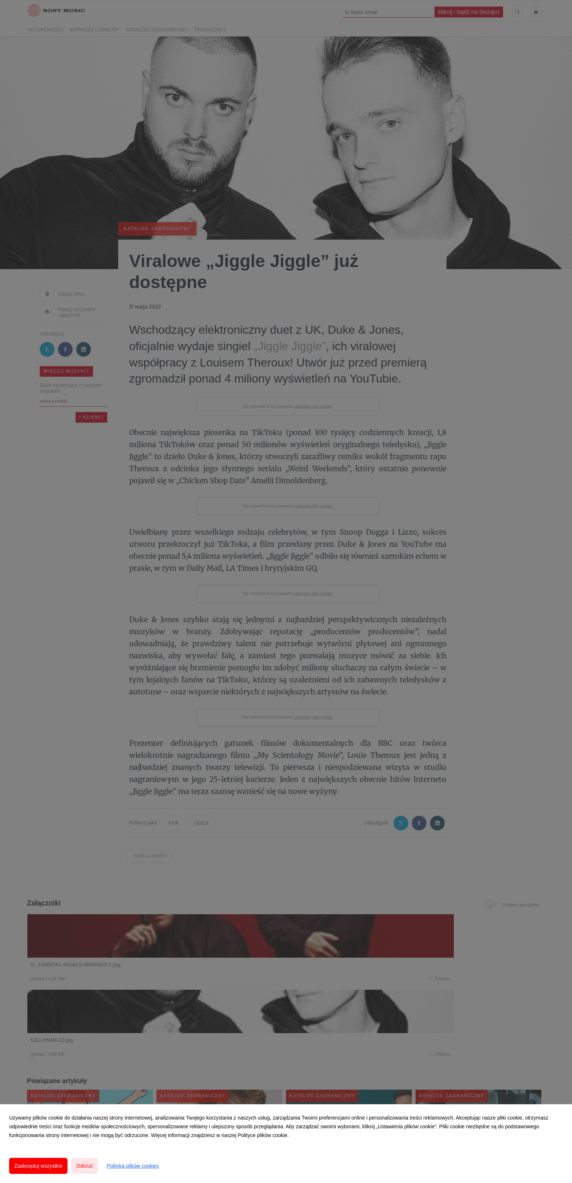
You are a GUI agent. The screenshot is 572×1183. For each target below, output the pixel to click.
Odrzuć (84, 1166)
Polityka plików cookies (133, 1166)
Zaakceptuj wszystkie (38, 1166)
